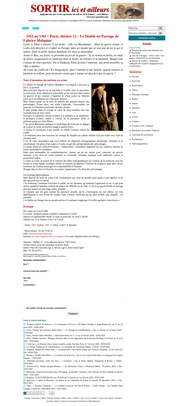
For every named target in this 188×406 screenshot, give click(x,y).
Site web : (27, 278)
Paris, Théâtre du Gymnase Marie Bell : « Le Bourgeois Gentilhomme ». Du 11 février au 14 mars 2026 (67, 330)
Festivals (27, 387)
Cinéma (114, 387)
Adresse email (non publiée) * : (36, 271)
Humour (92, 387)
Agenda (147, 43)
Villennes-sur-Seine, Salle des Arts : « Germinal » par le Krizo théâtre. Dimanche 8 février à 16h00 (65, 356)
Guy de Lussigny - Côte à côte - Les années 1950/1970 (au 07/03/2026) (145, 58)
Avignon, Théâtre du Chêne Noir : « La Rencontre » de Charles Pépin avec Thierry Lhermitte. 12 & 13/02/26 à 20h (72, 346)
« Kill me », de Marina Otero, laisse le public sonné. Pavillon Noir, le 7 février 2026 (59, 340)
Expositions (39, 387)
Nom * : (26, 264)
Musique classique (62, 387)
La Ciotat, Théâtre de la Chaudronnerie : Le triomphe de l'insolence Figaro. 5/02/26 (59, 343)
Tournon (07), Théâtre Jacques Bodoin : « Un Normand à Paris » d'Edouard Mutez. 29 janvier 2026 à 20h (72, 359)
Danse (84, 387)
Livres (106, 387)
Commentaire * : (30, 285)
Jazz (100, 387)
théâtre (36, 28)
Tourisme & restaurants (91, 390)
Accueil (25, 28)
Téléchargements (73, 393)
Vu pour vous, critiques (143, 134)
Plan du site (26, 404)
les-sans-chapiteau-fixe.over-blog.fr (48, 236)
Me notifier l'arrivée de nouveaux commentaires (46, 308)
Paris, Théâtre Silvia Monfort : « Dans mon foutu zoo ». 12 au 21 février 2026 (57, 332)
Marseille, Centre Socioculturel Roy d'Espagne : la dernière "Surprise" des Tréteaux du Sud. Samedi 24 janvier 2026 (73, 364)
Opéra (49, 387)
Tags (59, 404)
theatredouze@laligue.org (41, 233)
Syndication (38, 404)
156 (51, 383)
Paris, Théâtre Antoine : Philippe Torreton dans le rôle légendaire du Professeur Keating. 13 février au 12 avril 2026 (72, 335)
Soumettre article (147, 38)
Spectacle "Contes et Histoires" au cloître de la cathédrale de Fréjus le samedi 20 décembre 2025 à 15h (67, 372)
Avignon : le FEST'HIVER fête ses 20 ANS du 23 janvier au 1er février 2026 (56, 370)
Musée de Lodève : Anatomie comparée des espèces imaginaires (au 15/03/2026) (145, 66)
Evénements (109, 390)
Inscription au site (50, 404)
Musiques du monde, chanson (64, 390)
